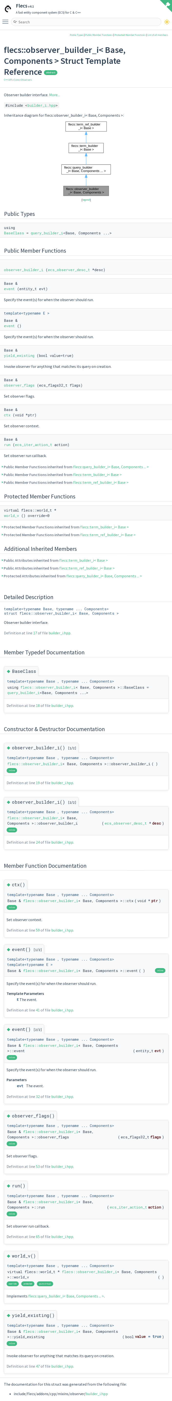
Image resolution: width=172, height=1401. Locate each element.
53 (38, 1166)
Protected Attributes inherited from (73, 575)
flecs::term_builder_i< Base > (97, 474)
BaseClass (14, 232)
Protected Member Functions (130, 35)
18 (38, 705)
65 (38, 1236)
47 (38, 1366)
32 (38, 1096)
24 (38, 842)
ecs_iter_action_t (33, 444)
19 (38, 782)
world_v (11, 515)
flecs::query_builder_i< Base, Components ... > (111, 466)
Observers (26, 79)
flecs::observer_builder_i (48, 687)
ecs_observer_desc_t (69, 269)
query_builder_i (47, 232)
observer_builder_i (23, 269)
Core (16, 79)
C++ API (8, 79)
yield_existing (19, 355)
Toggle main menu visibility (6, 19)
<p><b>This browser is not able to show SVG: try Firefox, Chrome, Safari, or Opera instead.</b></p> (86, 158)
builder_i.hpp (41, 105)
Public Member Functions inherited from (76, 466)
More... (54, 94)
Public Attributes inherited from (56, 560)
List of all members (157, 35)
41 (38, 1010)
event (9, 288)
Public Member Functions (99, 35)
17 (35, 632)
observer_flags (19, 385)
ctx (7, 414)
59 (38, 930)
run (7, 444)
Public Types (76, 35)
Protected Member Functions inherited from (66, 526)
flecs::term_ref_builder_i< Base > (101, 482)
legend (86, 199)
